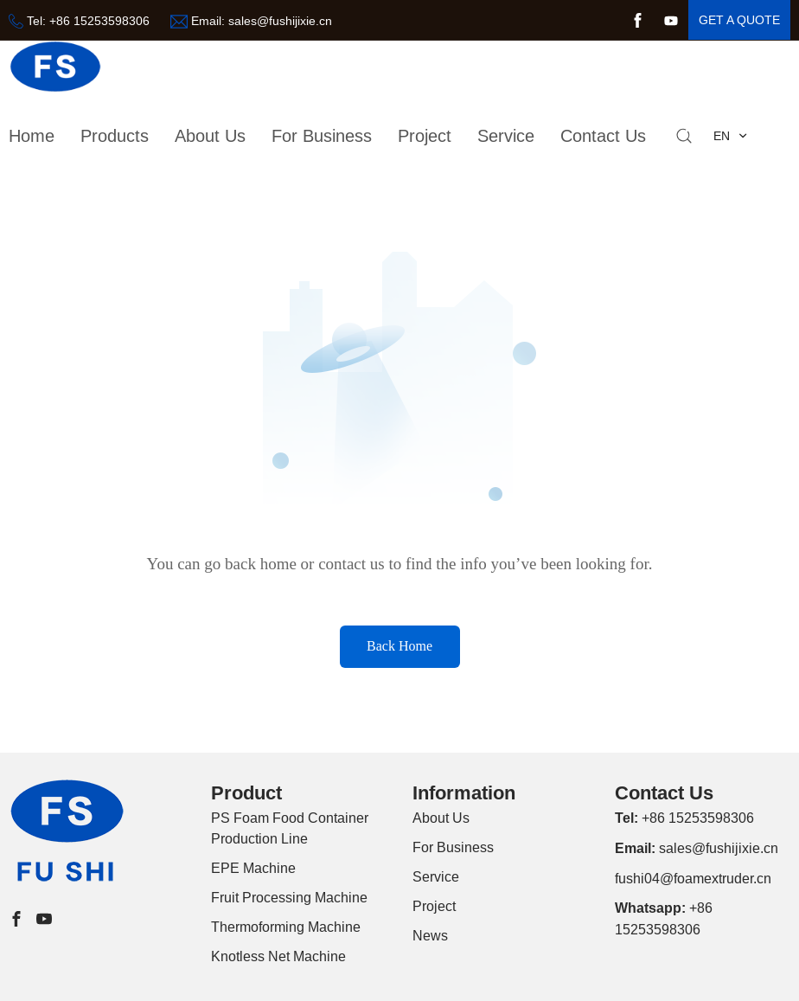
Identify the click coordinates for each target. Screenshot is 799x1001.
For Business (322, 135)
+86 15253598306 (99, 21)
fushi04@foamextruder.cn (693, 878)
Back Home (399, 645)
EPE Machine (253, 868)
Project (424, 135)
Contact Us (603, 135)
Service (505, 135)
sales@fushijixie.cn (280, 21)
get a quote (739, 20)
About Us (441, 817)
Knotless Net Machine (278, 956)
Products (114, 135)
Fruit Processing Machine (289, 897)
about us (210, 135)
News (430, 935)
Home (31, 135)
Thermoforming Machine (286, 926)
